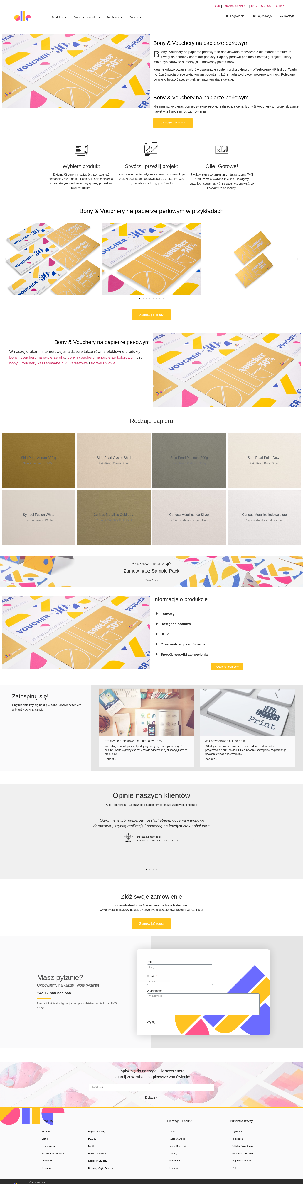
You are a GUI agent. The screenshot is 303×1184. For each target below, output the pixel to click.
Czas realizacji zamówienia (183, 644)
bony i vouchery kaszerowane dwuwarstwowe (48, 363)
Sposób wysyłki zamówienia (184, 654)
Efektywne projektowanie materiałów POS (133, 740)
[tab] (227, 614)
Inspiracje (115, 17)
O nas (280, 6)
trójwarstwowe (103, 363)
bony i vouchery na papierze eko (37, 357)
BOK (217, 6)
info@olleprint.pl (235, 6)
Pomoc (136, 17)
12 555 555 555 (262, 6)
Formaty (167, 614)
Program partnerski (87, 17)
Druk (165, 634)
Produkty (59, 17)
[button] (173, 123)
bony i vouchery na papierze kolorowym (101, 357)
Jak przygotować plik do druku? (226, 740)
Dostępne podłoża (176, 624)
